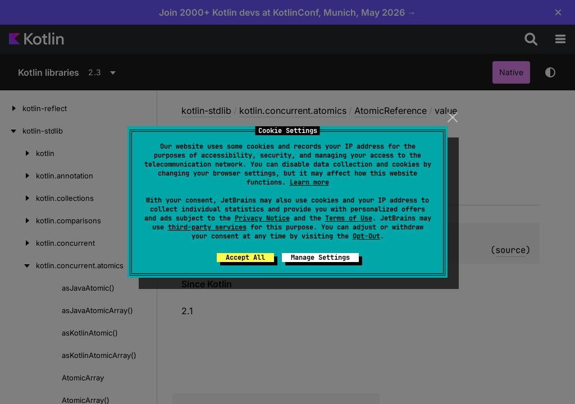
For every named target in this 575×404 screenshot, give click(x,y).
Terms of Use (348, 218)
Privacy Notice (262, 218)
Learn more (309, 182)
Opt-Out (366, 236)
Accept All (245, 257)
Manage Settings (320, 257)
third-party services (207, 227)
